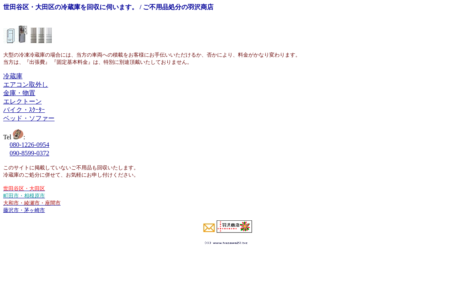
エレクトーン (22, 101)
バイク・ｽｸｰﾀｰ (24, 109)
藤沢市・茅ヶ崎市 (24, 210)
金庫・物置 (19, 93)
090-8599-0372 (29, 153)
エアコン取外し (25, 84)
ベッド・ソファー (29, 118)
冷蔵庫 (12, 76)
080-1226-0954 (29, 144)
